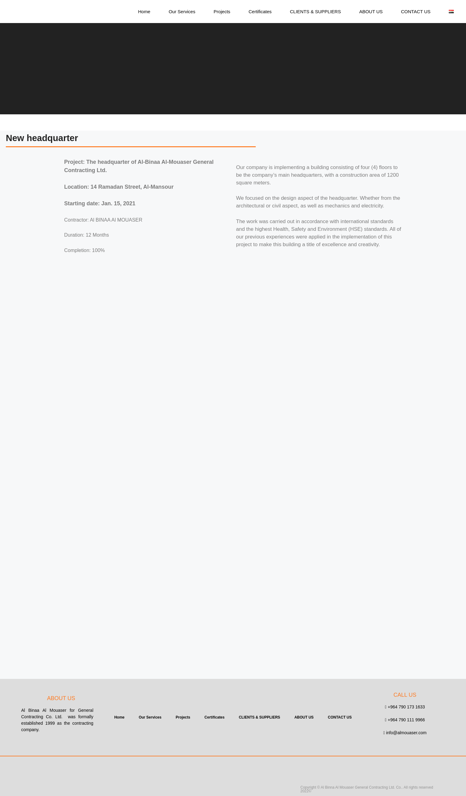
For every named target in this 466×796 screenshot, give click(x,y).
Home (144, 11)
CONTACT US (415, 11)
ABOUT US (371, 11)
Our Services (182, 11)
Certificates (260, 11)
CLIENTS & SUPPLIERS (315, 11)
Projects (222, 11)
